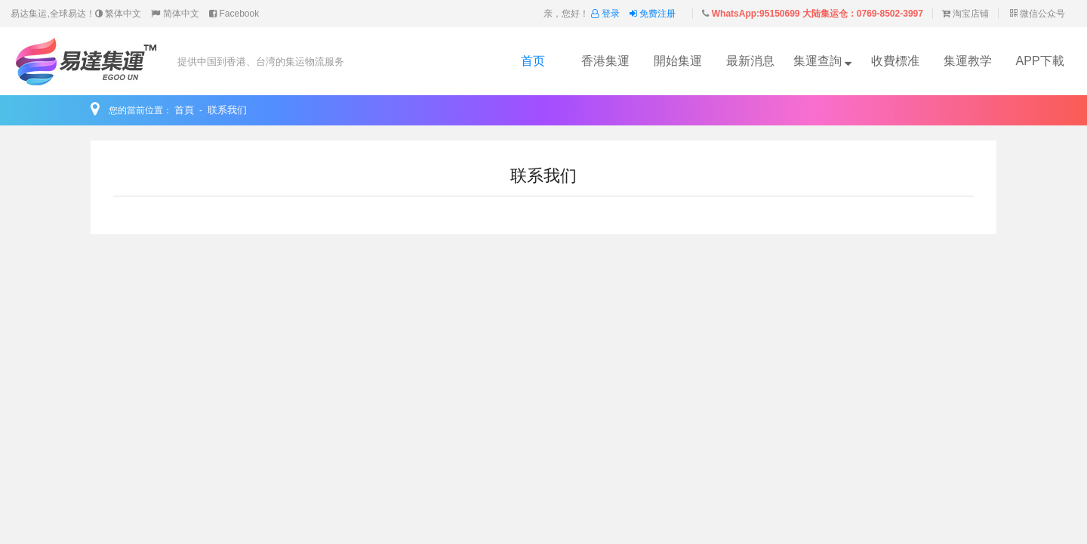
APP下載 (1040, 60)
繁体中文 (118, 13)
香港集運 (605, 60)
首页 (533, 60)
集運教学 (968, 60)
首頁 (184, 110)
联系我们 (227, 110)
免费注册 (653, 13)
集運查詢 (822, 60)
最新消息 (750, 60)
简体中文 (175, 13)
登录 (606, 13)
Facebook (234, 13)
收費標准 (895, 60)
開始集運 (678, 60)
